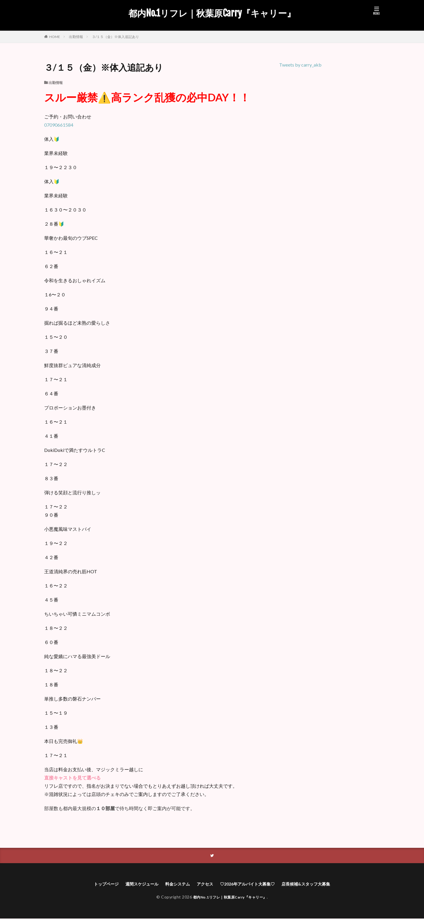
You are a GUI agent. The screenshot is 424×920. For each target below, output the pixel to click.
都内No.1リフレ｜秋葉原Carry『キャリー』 (212, 13)
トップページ (94, 885)
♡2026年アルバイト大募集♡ (251, 885)
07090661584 (58, 125)
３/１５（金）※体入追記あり (115, 36)
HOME (54, 36)
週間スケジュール (134, 885)
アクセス (203, 885)
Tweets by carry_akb (300, 64)
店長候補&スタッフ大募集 (316, 885)
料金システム (173, 885)
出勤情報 (76, 36)
